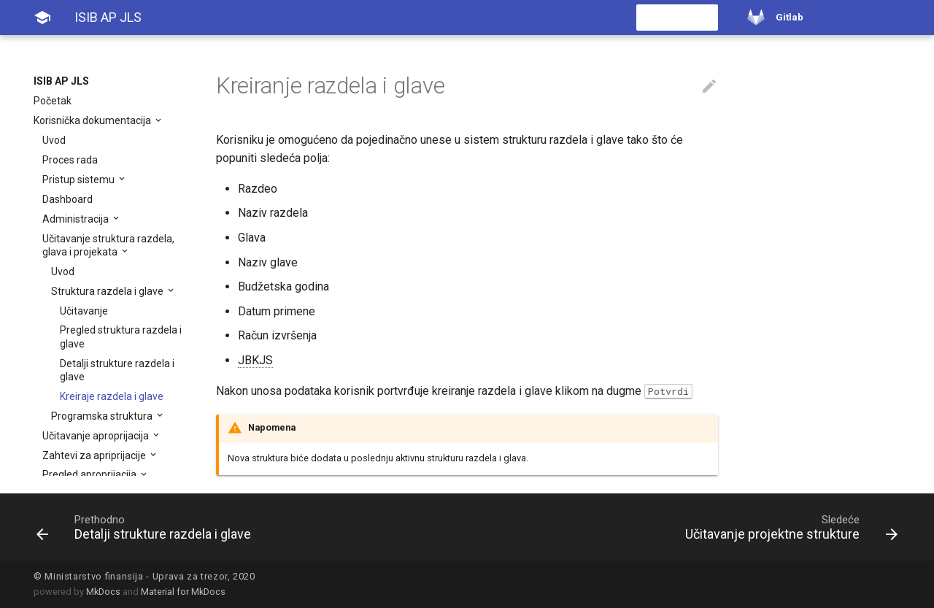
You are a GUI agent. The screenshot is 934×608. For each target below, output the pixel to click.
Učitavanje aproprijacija (96, 436)
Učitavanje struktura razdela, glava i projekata (108, 245)
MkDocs (103, 591)
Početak (53, 101)
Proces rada (70, 160)
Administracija (76, 219)
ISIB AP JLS (61, 81)
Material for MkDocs (183, 591)
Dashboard (67, 199)
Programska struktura (103, 416)
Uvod (54, 140)
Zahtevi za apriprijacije (95, 455)
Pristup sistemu (79, 179)
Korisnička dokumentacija (93, 120)
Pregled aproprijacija (90, 474)
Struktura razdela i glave (108, 291)
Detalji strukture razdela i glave (117, 370)
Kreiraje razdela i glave (111, 396)
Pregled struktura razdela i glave (121, 336)
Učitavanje (84, 311)
